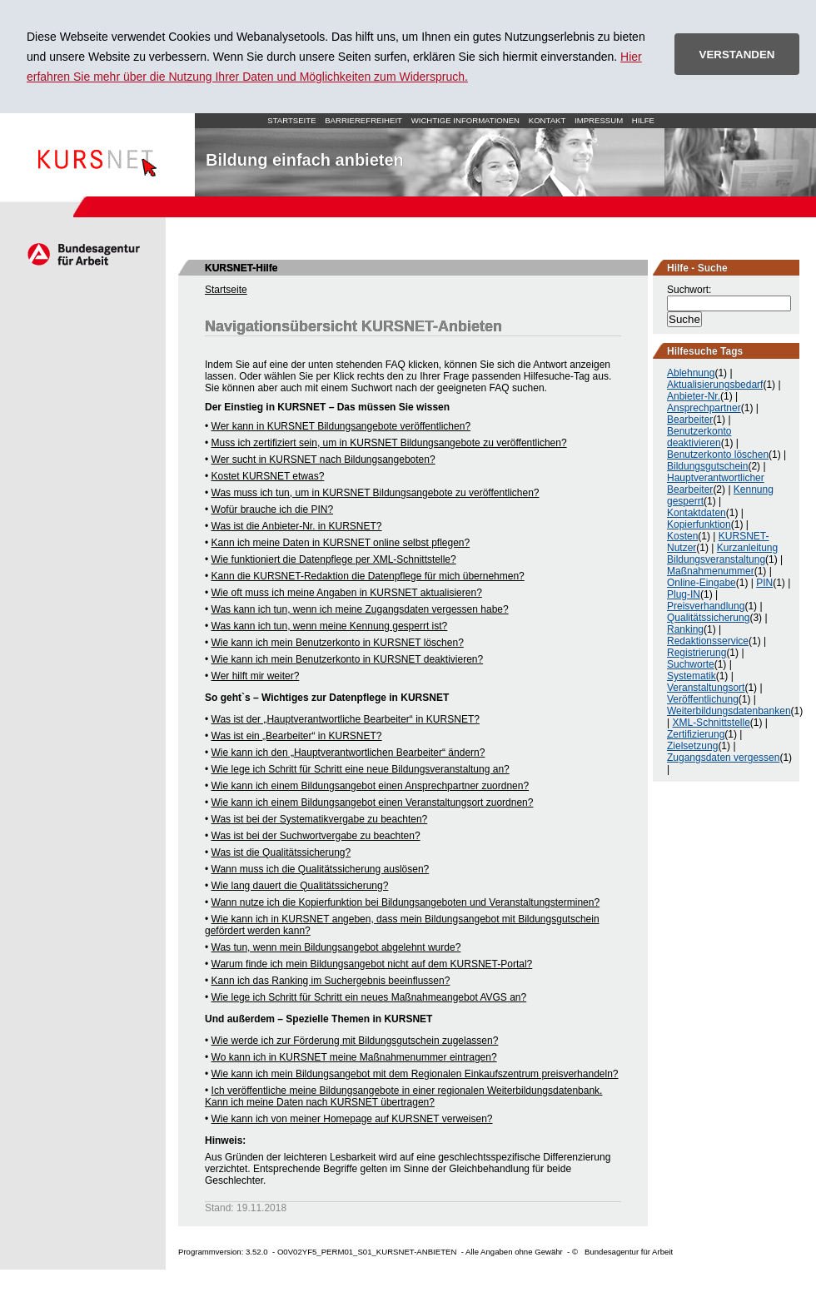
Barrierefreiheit (363, 120)
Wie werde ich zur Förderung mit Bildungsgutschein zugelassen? (355, 1040)
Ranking (685, 629)
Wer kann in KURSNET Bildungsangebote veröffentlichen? (341, 426)
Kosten (682, 536)
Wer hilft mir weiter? (255, 676)
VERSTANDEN (737, 54)
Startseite (97, 154)
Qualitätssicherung (708, 618)
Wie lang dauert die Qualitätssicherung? (300, 886)
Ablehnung (690, 373)
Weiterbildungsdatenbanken (729, 711)
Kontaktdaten (696, 513)
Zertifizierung (695, 734)
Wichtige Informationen (465, 120)
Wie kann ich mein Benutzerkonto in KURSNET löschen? (337, 643)
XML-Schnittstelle (710, 722)
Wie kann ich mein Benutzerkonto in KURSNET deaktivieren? (347, 659)
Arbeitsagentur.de (82, 254)
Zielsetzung (692, 746)
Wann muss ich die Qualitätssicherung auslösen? (320, 869)
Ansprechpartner (704, 408)
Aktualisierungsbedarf (715, 384)
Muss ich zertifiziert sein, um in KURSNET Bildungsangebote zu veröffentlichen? (389, 443)
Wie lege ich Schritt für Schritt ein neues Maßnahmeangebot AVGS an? (369, 997)
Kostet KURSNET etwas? (268, 476)
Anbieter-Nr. (693, 396)
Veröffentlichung (703, 699)
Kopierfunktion (699, 524)
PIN (764, 583)
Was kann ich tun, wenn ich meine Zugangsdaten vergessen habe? (360, 609)
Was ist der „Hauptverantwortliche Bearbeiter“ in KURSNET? (345, 719)
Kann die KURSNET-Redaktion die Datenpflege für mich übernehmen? (368, 576)
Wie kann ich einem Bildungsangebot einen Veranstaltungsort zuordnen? (372, 802)
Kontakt (547, 120)
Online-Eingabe (701, 583)
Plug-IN (683, 594)
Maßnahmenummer (710, 571)
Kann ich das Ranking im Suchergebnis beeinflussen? (330, 980)
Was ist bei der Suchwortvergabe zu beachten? (315, 836)
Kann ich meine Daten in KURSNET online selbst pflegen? (340, 543)
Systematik (691, 676)
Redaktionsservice (708, 641)
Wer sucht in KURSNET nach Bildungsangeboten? (323, 459)
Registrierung (696, 652)
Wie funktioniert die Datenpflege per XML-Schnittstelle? (333, 559)
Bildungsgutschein (707, 466)
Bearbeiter (690, 419)
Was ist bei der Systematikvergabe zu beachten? (319, 819)
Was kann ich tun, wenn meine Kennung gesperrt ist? (329, 626)
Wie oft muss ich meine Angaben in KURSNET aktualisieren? (346, 593)
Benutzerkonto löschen (718, 454)
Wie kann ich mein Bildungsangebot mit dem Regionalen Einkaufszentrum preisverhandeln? (415, 1074)
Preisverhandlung (705, 606)
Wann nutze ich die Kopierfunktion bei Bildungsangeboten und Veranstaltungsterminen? (405, 902)
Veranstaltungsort (705, 687)
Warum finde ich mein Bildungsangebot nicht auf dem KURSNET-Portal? (372, 964)
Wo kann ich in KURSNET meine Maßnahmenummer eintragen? (354, 1057)
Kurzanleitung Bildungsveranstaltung (722, 553)
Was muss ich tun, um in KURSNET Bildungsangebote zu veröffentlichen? (375, 493)
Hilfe (643, 120)
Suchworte (690, 664)
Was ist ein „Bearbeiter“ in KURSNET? (296, 736)
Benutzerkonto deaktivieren (699, 437)
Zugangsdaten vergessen (723, 757)
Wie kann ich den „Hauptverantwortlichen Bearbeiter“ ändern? (348, 752)
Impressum (599, 120)
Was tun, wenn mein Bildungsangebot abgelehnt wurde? (336, 947)
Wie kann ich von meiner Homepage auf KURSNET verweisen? (352, 1119)
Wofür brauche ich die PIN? (272, 509)
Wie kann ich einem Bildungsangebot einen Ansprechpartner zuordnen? (370, 786)
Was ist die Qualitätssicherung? (281, 852)
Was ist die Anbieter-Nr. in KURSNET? (296, 526)
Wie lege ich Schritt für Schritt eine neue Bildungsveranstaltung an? (360, 769)
